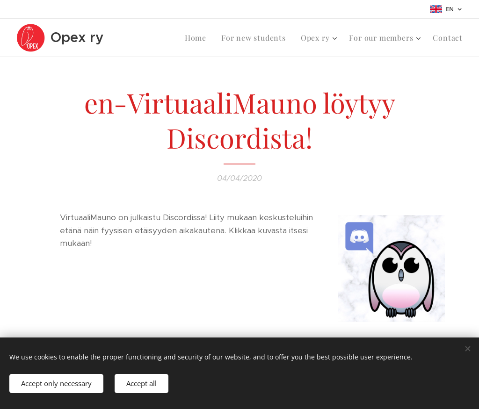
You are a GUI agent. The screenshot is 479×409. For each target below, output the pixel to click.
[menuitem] (198, 38)
